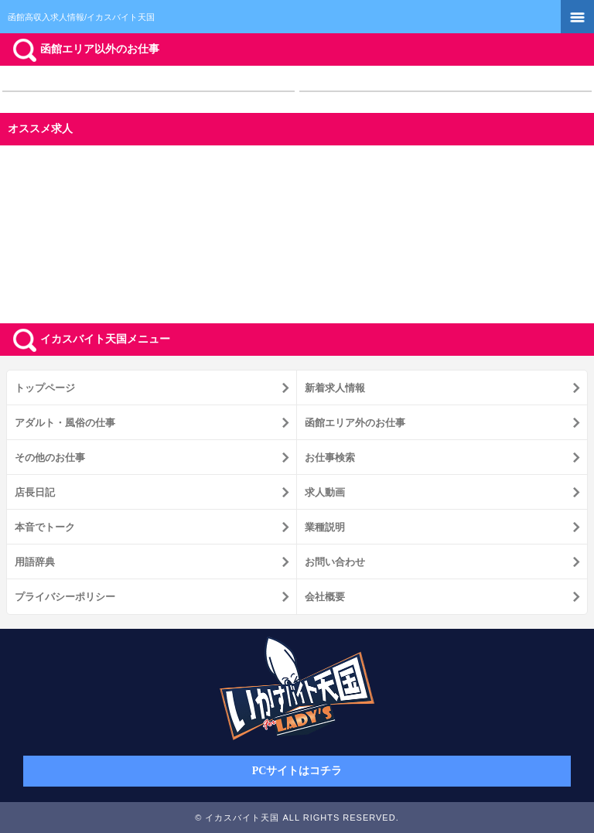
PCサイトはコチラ (297, 771)
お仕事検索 (330, 457)
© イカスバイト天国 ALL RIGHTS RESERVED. (296, 817)
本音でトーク (45, 527)
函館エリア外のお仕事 (355, 422)
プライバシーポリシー (65, 597)
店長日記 (35, 492)
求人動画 (325, 492)
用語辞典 (35, 562)
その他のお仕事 (50, 457)
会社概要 (325, 597)
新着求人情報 (335, 388)
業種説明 (325, 527)
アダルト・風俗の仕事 (65, 422)
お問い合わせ (335, 562)
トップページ (45, 388)
